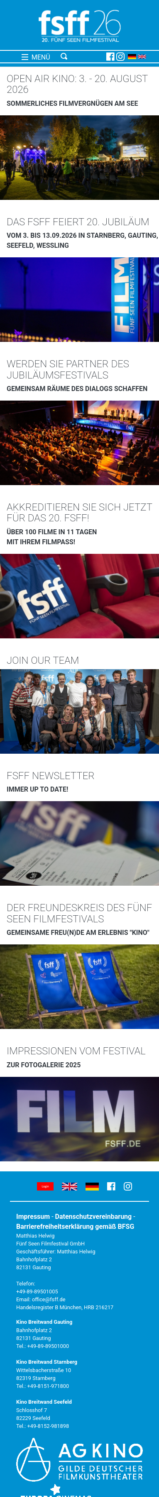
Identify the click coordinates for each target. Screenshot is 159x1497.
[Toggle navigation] (82, 56)
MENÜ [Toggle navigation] (36, 57)
